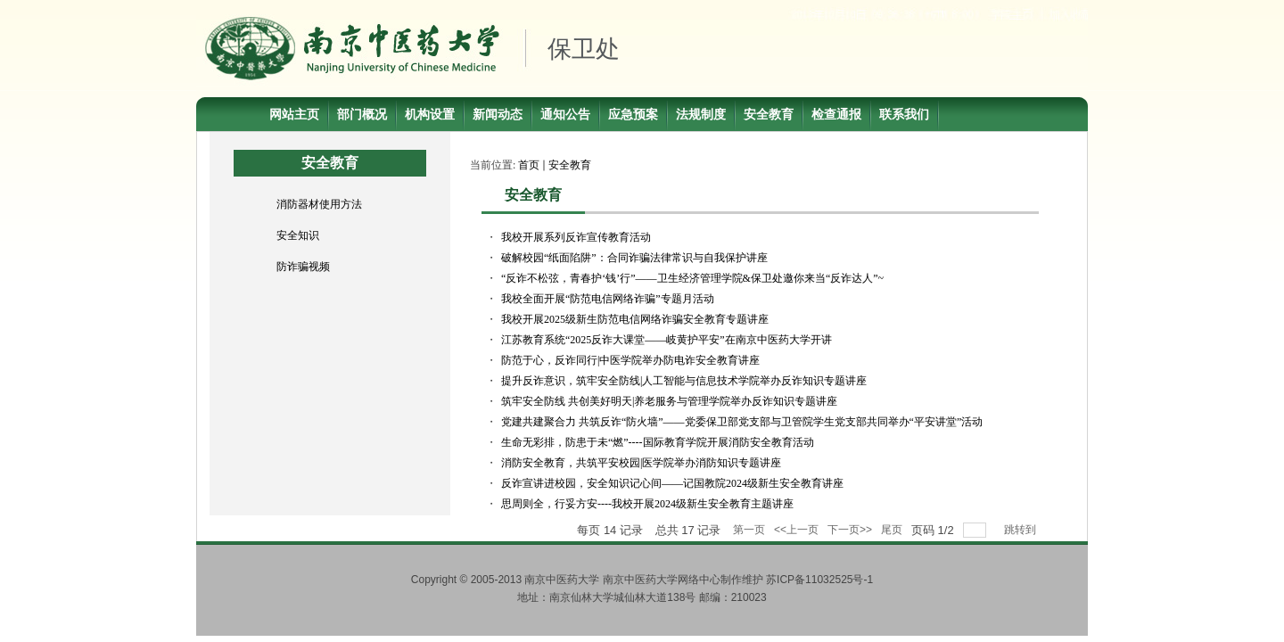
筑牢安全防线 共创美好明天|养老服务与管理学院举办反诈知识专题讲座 (669, 401)
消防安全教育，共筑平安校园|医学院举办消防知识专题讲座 (641, 463)
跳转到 (1021, 529)
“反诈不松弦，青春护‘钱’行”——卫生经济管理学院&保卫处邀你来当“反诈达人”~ (692, 278)
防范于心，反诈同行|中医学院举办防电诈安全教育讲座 (630, 360)
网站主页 (294, 114)
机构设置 (430, 114)
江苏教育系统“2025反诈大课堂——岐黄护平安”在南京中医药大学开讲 (666, 339)
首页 (528, 165)
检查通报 (836, 114)
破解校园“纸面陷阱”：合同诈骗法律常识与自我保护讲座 (634, 257)
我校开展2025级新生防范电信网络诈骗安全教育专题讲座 (635, 319)
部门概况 (362, 114)
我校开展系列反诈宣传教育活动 (576, 237)
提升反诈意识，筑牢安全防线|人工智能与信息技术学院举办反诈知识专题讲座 (684, 380)
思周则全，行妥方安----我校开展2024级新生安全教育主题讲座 (647, 504)
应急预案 (633, 114)
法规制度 (701, 114)
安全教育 (769, 114)
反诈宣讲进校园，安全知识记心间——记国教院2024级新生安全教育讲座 (672, 483)
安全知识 (297, 235)
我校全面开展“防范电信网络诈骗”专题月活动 (607, 298)
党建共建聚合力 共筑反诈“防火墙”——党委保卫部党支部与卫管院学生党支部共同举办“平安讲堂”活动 (742, 422)
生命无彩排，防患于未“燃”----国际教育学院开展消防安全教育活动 (657, 442)
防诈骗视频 (303, 266)
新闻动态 (498, 114)
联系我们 (904, 114)
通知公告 (565, 114)
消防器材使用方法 (319, 204)
